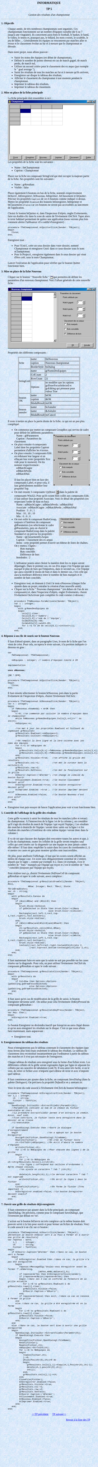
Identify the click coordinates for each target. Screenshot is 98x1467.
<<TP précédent (40, 1414)
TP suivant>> (59, 1414)
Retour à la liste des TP (78, 1419)
